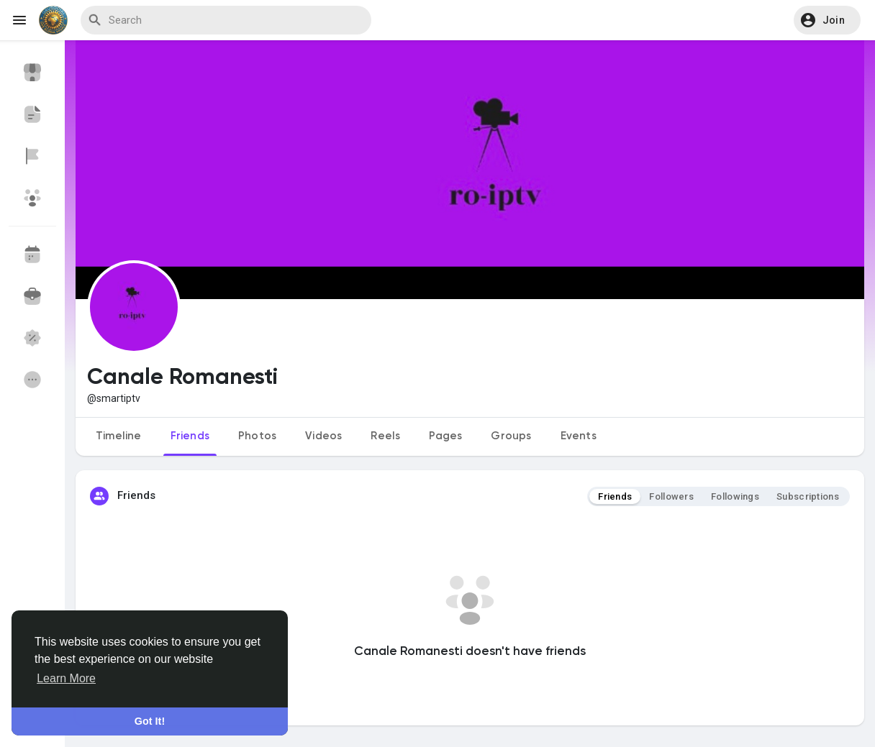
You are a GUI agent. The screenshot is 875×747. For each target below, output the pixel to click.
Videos (323, 436)
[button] (827, 20)
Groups (511, 436)
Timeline (119, 436)
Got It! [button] (150, 721)
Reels (385, 436)
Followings (735, 496)
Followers (671, 496)
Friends (190, 436)
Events (579, 436)
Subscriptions (807, 496)
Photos (257, 436)
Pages (445, 436)
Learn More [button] (66, 678)
